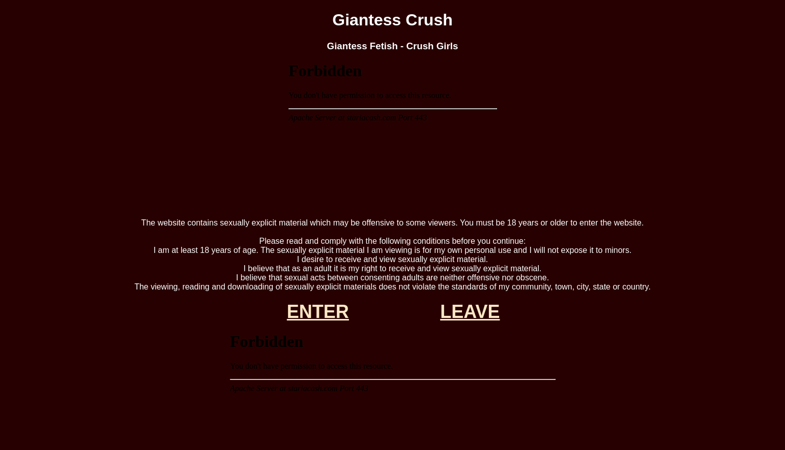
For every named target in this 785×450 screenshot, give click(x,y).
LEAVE (470, 311)
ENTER (318, 311)
